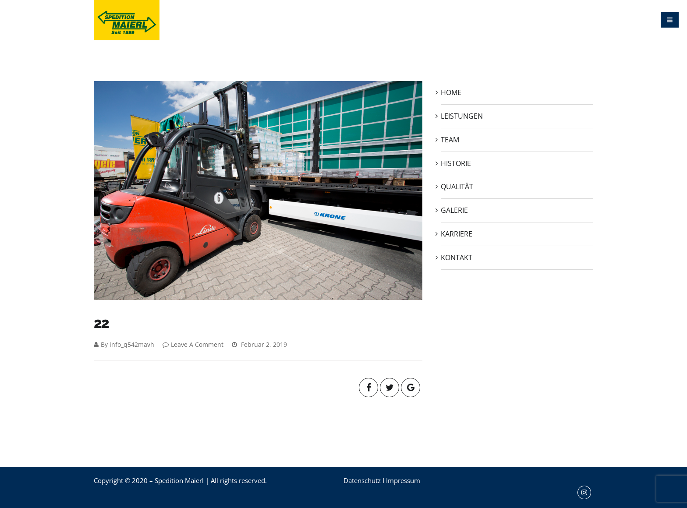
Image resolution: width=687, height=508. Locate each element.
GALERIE (490, 19)
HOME (290, 19)
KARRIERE (530, 19)
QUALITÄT (450, 19)
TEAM (373, 19)
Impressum (403, 480)
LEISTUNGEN (332, 19)
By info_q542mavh (124, 344)
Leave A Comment (193, 344)
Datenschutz (362, 480)
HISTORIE (409, 19)
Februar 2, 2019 (259, 344)
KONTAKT (572, 19)
